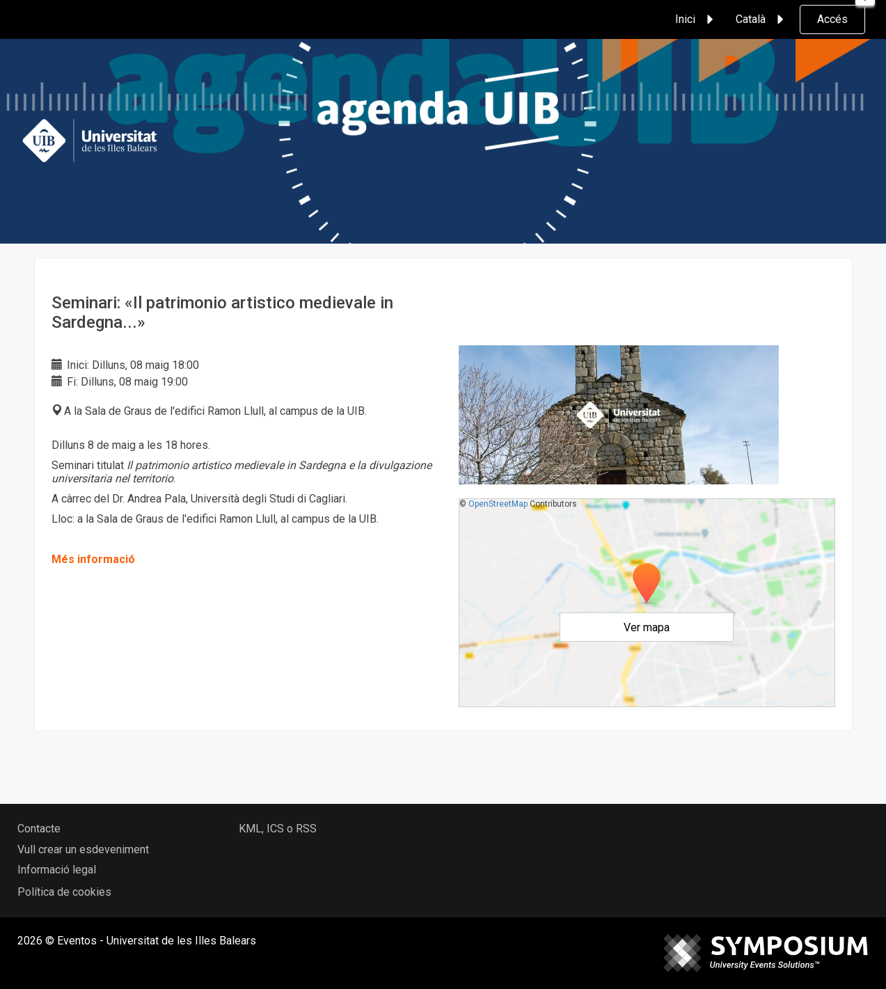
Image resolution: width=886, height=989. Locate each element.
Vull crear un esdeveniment (83, 849)
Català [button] (762, 19)
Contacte (39, 828)
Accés (832, 19)
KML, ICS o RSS (278, 828)
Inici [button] (696, 19)
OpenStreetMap (498, 504)
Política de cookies (64, 892)
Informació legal (56, 869)
